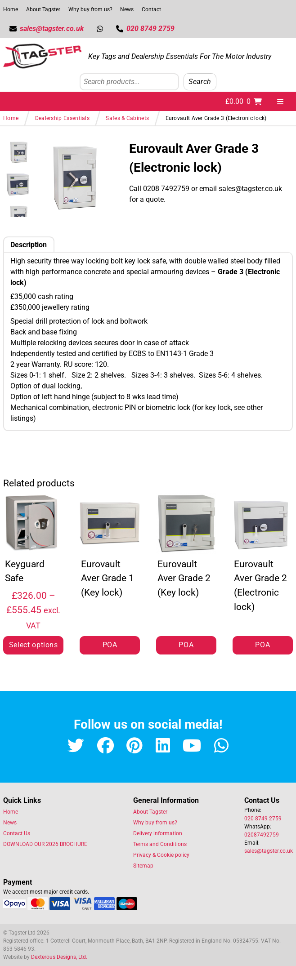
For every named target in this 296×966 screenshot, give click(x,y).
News (127, 9)
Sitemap (143, 866)
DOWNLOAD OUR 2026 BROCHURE (45, 844)
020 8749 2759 (263, 818)
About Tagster (43, 9)
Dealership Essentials (62, 118)
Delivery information (157, 833)
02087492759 (261, 835)
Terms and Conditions (160, 844)
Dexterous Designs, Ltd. (59, 957)
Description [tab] (28, 244)
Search (199, 81)
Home (10, 9)
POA (110, 645)
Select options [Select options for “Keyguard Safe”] (33, 645)
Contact (151, 9)
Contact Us (16, 833)
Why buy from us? (90, 9)
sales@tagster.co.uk (268, 851)
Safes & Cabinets (127, 118)
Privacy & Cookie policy (161, 855)
